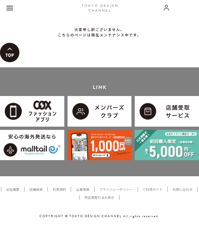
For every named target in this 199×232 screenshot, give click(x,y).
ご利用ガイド (153, 189)
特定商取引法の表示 (99, 197)
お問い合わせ (183, 189)
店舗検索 (36, 189)
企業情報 (82, 189)
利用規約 (59, 189)
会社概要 (12, 189)
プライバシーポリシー (116, 189)
